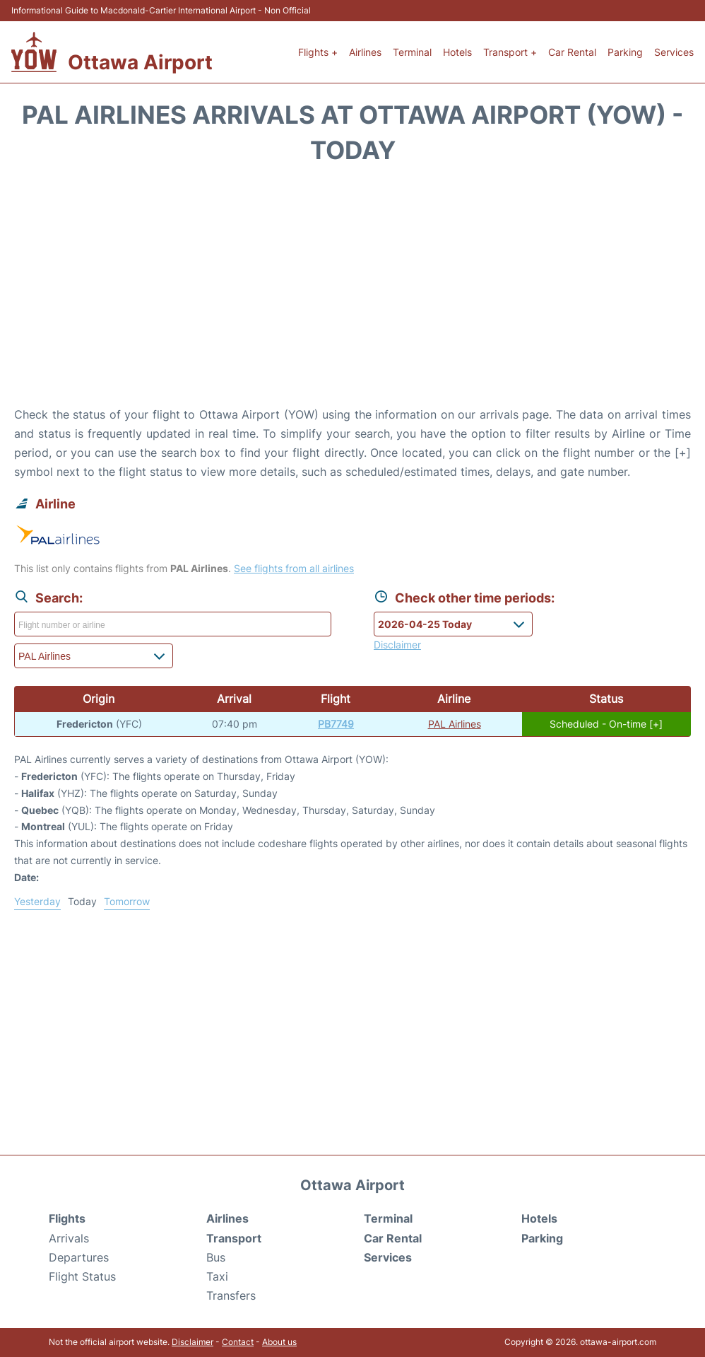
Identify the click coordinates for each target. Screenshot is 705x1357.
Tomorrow (127, 901)
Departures (79, 1257)
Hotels (457, 52)
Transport (233, 1238)
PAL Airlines (454, 724)
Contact (238, 1341)
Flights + (318, 52)
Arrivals (69, 1238)
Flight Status (82, 1276)
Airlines (365, 52)
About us (279, 1341)
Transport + (510, 52)
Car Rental (572, 52)
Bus (215, 1257)
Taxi (217, 1276)
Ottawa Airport (140, 62)
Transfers (231, 1295)
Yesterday (37, 901)
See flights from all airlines (294, 568)
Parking (625, 52)
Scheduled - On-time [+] (606, 724)
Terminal (412, 52)
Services (674, 52)
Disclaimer (192, 1341)
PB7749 (336, 724)
